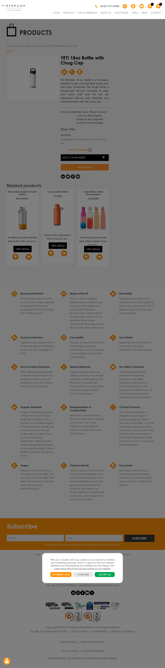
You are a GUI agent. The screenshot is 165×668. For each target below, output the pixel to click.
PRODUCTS (69, 12)
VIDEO (134, 12)
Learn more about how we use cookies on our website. (82, 568)
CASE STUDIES (121, 12)
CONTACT (156, 12)
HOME (56, 12)
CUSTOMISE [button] (83, 574)
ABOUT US (105, 12)
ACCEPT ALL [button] (105, 574)
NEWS (144, 12)
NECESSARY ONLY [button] (61, 574)
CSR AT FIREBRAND (87, 12)
